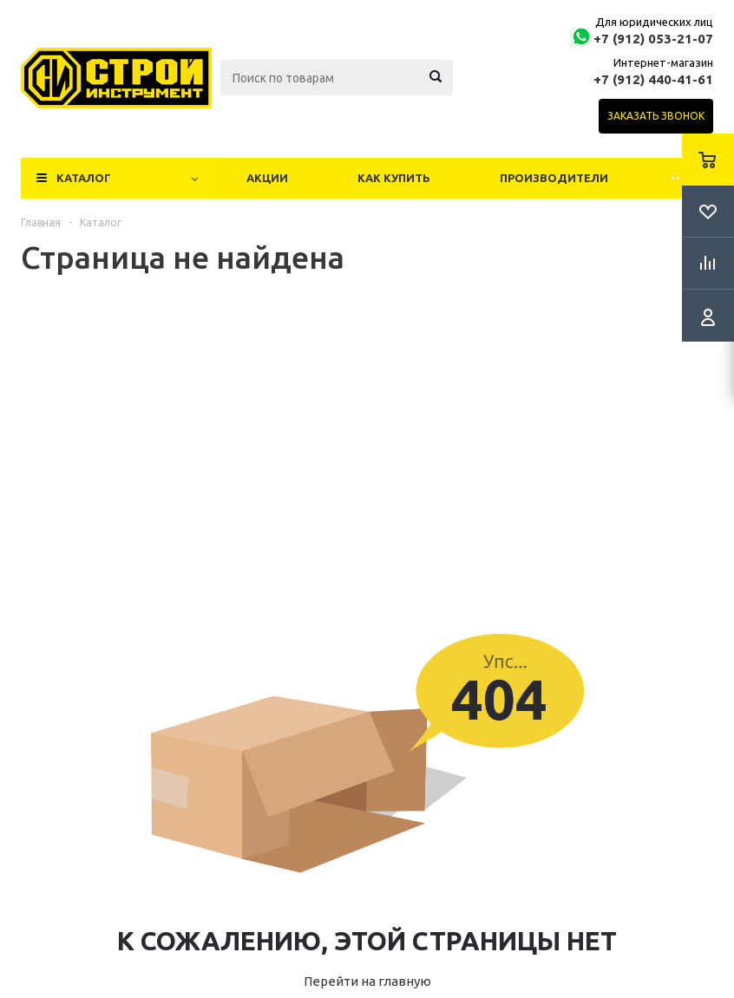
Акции (267, 178)
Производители (554, 178)
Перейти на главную (367, 981)
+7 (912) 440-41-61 (653, 79)
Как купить (393, 178)
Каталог (83, 178)
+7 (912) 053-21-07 (653, 38)
